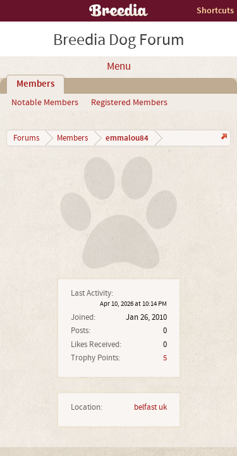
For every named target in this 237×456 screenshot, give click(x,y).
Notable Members (44, 102)
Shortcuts (215, 10)
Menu (119, 66)
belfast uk (150, 407)
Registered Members (129, 102)
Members (35, 84)
